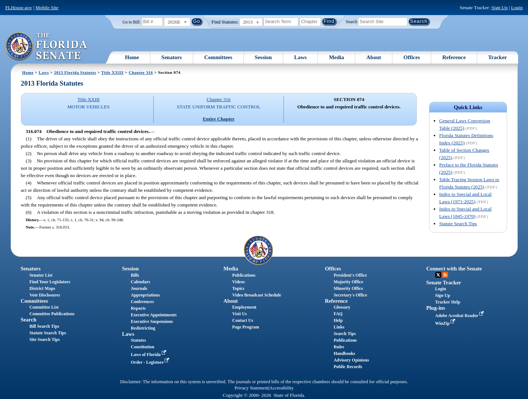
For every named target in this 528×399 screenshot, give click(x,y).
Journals (139, 288)
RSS (445, 275)
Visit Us (239, 313)
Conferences (142, 301)
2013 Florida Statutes (75, 72)
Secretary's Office (350, 295)
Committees (218, 57)
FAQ (338, 313)
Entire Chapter (219, 119)
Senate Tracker (443, 282)
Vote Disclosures (44, 295)
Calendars (140, 281)
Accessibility (282, 388)
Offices (411, 57)
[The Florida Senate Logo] (47, 46)
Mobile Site (47, 7)
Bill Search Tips (44, 326)
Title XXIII (112, 72)
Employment (244, 307)
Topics (238, 288)
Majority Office (348, 281)
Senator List (40, 275)
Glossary (342, 307)
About (373, 57)
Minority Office (348, 288)
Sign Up (499, 7)
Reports (138, 308)
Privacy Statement (251, 388)
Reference (454, 57)
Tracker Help (448, 302)
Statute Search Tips (458, 223)
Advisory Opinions (351, 360)
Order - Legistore (151, 362)
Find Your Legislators (49, 281)
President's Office (350, 275)
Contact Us (242, 320)
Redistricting (143, 328)
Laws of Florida (149, 354)
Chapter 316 (141, 72)
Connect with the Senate (454, 269)
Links (339, 327)
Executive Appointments (154, 314)
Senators (171, 57)
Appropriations (145, 295)
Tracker (497, 57)
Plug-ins (435, 308)
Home (132, 57)
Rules (339, 346)
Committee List (44, 307)
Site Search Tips (44, 339)
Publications (243, 275)
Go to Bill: (131, 22)
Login (517, 7)
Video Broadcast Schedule (256, 295)
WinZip (446, 323)
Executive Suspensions (152, 321)
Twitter (438, 275)
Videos (238, 281)
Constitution (142, 346)
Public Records (348, 366)
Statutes (138, 340)
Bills (135, 275)
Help (338, 320)
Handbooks (344, 353)
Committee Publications (51, 313)
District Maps (42, 288)
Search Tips (345, 333)
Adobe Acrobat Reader (460, 315)
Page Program (245, 327)
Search (351, 21)
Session (263, 57)
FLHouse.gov (18, 7)
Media (336, 57)
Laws (300, 57)
